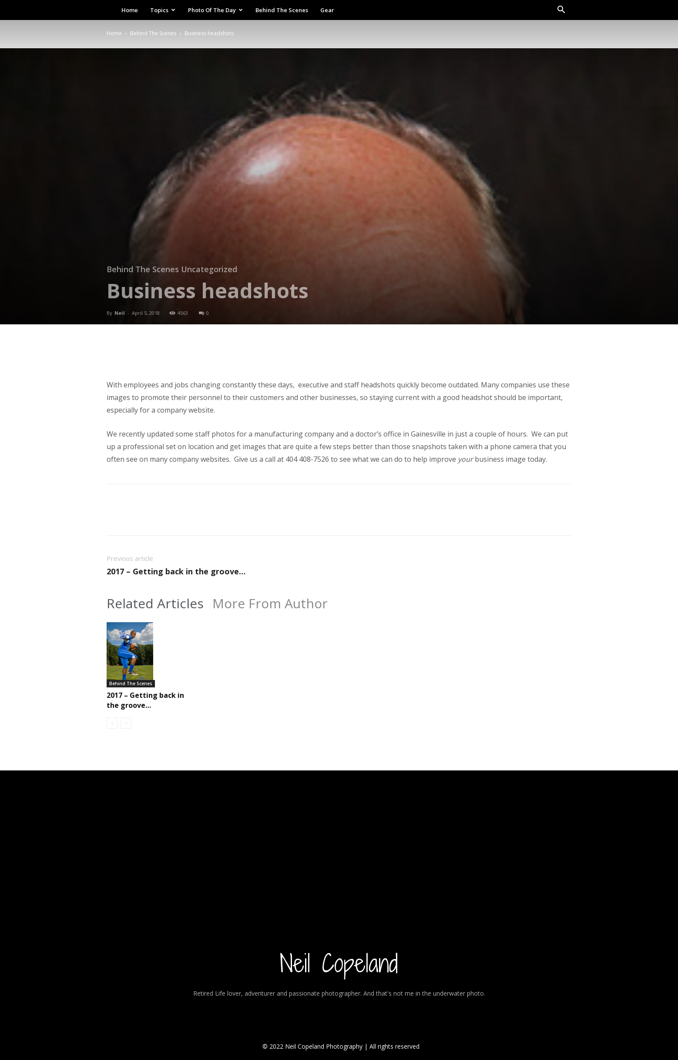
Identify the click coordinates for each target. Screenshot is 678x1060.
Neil (119, 313)
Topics (162, 10)
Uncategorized (209, 269)
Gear (327, 10)
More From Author (270, 603)
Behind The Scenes (281, 10)
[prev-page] (112, 723)
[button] (560, 11)
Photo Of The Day (215, 10)
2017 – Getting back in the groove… (176, 571)
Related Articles (155, 603)
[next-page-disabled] (126, 723)
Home (129, 10)
